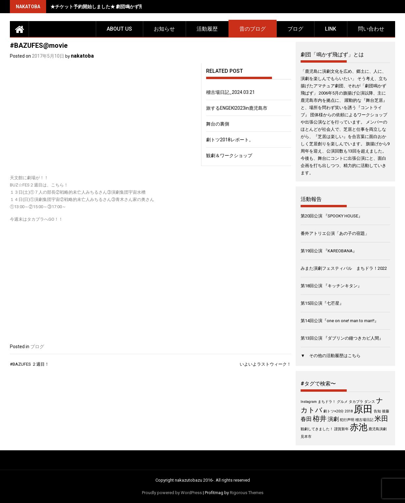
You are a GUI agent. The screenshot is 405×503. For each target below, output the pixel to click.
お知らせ (164, 29)
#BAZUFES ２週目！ (29, 364)
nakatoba (82, 56)
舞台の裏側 (217, 123)
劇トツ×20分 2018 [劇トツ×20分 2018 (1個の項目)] (338, 411)
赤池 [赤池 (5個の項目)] (358, 427)
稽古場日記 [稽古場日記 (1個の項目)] (364, 420)
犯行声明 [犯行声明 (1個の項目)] (347, 420)
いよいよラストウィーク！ (265, 364)
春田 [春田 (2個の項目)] (306, 419)
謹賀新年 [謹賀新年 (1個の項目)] (341, 429)
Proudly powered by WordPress (172, 492)
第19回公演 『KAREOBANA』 (329, 250)
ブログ (295, 29)
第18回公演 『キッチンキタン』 (331, 285)
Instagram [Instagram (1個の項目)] (309, 402)
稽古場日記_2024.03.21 (230, 92)
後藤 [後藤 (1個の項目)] (385, 411)
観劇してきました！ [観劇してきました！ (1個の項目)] (317, 429)
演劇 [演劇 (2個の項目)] (333, 419)
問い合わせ (371, 29)
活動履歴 (207, 29)
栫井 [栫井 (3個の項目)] (320, 419)
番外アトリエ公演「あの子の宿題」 (335, 233)
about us (119, 29)
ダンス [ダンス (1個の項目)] (369, 402)
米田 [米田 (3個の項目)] (381, 419)
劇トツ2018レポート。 (230, 139)
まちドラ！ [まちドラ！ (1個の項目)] (327, 402)
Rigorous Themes (246, 492)
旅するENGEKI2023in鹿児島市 (236, 108)
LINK (330, 29)
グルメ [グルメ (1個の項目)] (342, 402)
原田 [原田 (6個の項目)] (363, 409)
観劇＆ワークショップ (229, 155)
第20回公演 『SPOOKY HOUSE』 (332, 215)
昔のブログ (252, 29)
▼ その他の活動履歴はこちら (331, 355)
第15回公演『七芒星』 (322, 303)
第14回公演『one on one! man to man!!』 (340, 320)
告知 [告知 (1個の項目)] (377, 411)
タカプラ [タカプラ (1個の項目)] (356, 402)
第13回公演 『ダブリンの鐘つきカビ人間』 (342, 338)
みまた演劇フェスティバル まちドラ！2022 (344, 268)
